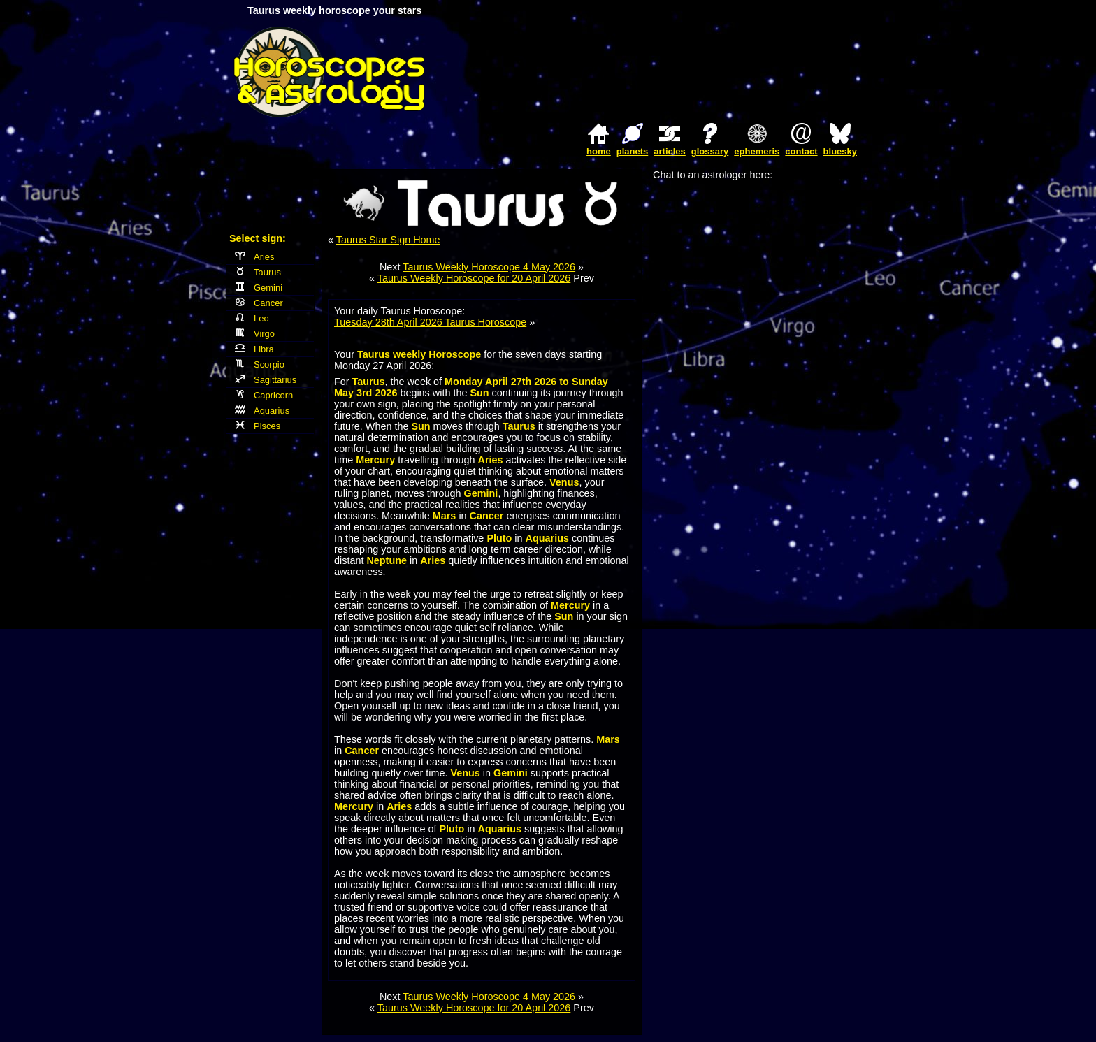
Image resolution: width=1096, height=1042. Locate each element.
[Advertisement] (699, 72)
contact (801, 151)
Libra (254, 349)
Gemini (258, 287)
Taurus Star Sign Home (388, 239)
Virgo (255, 333)
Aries (255, 257)
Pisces (257, 426)
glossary (709, 151)
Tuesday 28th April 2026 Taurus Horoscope (430, 322)
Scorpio (259, 364)
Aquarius (262, 410)
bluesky (840, 151)
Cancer (259, 303)
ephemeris (756, 151)
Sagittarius (265, 380)
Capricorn (264, 395)
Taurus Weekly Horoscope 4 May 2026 (489, 267)
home (598, 151)
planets (632, 151)
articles (670, 151)
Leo (252, 318)
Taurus (258, 272)
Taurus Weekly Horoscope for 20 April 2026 (474, 278)
